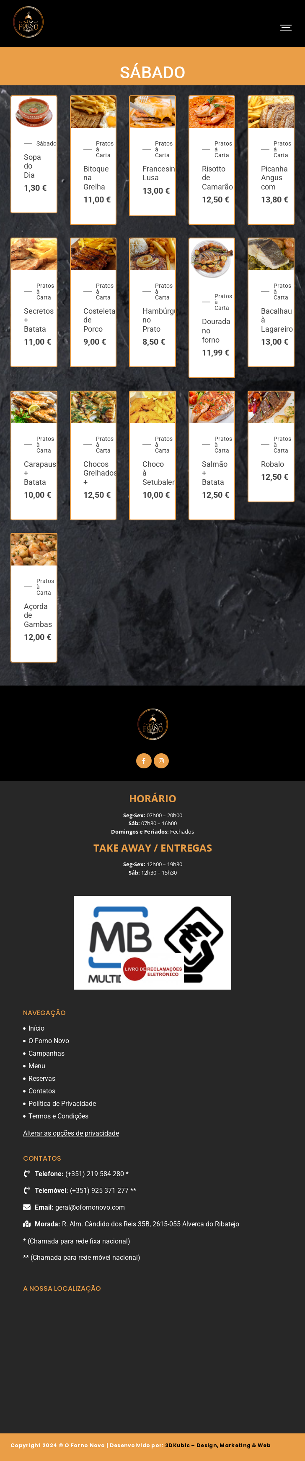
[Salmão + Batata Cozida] (212, 407)
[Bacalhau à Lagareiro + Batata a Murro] (271, 254)
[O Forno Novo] (28, 22)
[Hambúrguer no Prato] (152, 254)
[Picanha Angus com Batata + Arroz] (271, 112)
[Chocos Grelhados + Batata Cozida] (93, 407)
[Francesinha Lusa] (152, 112)
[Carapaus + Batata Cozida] (34, 407)
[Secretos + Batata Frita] (34, 254)
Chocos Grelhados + (100, 473)
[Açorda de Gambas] (34, 549)
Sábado (46, 143)
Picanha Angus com (274, 177)
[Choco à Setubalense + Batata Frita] (152, 407)
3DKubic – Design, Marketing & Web (218, 1445)
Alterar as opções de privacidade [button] (71, 1133)
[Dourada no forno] (212, 259)
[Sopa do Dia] (34, 112)
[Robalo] (271, 407)
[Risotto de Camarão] (212, 112)
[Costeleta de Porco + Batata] (93, 254)
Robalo (272, 464)
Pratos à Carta (105, 149)
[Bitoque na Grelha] (93, 112)
